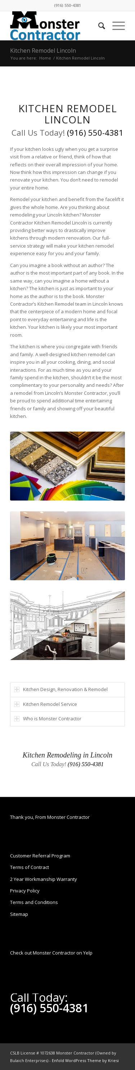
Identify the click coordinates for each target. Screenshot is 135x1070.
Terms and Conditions (34, 902)
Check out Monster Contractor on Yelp (51, 952)
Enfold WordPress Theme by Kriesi (85, 1060)
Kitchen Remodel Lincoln (43, 50)
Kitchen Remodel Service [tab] (45, 704)
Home (45, 58)
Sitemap (19, 914)
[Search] (98, 25)
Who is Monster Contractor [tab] (47, 718)
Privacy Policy (25, 890)
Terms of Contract (29, 867)
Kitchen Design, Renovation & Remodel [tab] (61, 689)
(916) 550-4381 (67, 5)
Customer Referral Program (40, 855)
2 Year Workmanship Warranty (43, 879)
